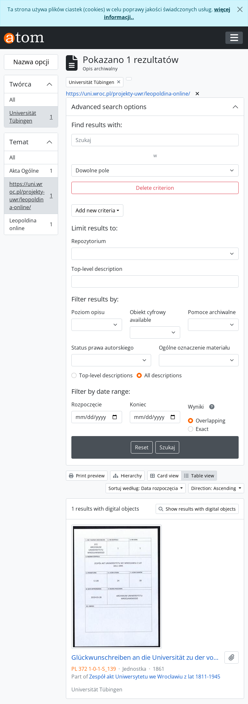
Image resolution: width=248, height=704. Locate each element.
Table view (199, 476)
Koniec (138, 404)
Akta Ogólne (31, 172)
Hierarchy (127, 476)
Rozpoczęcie (86, 404)
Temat (18, 142)
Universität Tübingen (31, 116)
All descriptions (163, 375)
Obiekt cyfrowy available (148, 316)
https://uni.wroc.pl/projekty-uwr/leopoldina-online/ (31, 195)
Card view (164, 476)
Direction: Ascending (214, 488)
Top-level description (96, 268)
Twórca (20, 84)
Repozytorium (88, 241)
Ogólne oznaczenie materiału (194, 347)
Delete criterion (155, 187)
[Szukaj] (155, 140)
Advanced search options (109, 106)
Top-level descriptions (106, 375)
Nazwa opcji (31, 61)
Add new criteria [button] (95, 210)
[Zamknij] (240, 9)
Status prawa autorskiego (102, 347)
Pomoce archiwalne (212, 312)
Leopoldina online (31, 224)
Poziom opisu (88, 312)
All (12, 99)
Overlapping (210, 420)
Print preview (87, 476)
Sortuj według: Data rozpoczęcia (143, 488)
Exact (202, 429)
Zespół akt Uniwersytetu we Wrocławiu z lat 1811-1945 (154, 676)
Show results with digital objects (197, 509)
